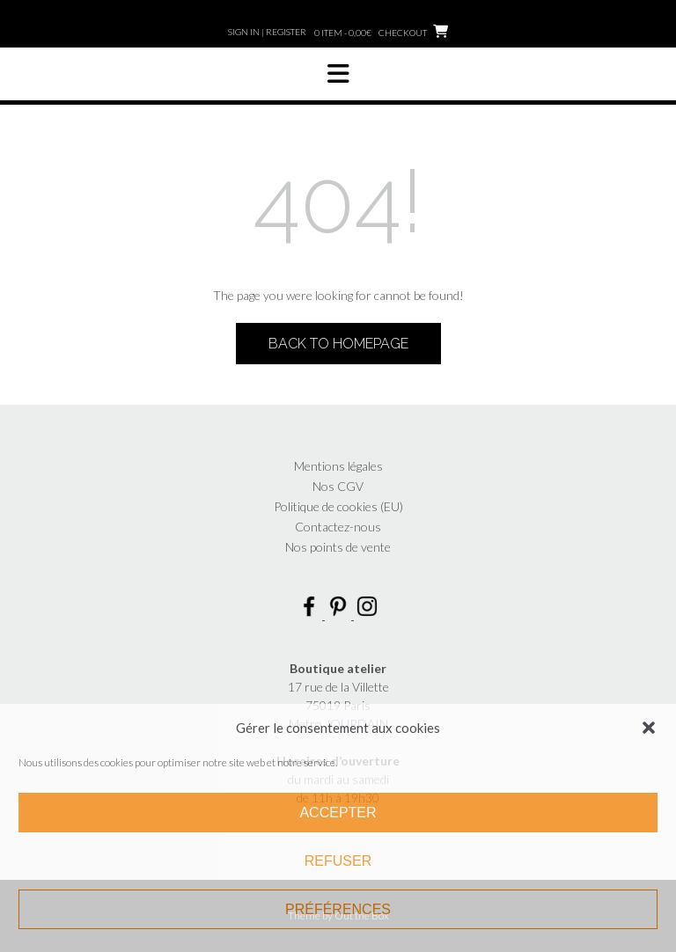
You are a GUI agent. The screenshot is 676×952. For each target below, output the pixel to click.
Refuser (338, 860)
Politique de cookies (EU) (338, 506)
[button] (649, 727)
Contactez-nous (338, 526)
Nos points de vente (338, 546)
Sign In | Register (267, 31)
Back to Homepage (338, 343)
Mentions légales (338, 465)
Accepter (337, 812)
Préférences (338, 909)
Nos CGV (338, 486)
